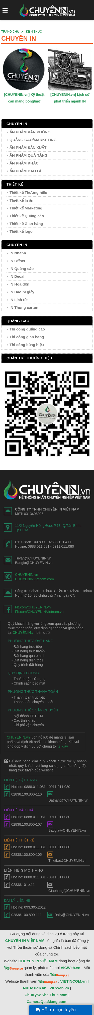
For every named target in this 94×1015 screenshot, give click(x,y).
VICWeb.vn (70, 968)
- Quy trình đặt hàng (27, 665)
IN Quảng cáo (22, 268)
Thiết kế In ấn (21, 200)
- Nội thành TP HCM (27, 716)
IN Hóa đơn (19, 284)
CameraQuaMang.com (46, 1001)
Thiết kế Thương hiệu (28, 192)
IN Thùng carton (24, 307)
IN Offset (17, 261)
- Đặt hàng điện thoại (28, 660)
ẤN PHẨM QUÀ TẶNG (29, 155)
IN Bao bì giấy (22, 292)
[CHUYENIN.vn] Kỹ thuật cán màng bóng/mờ (24, 97)
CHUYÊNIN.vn (24, 633)
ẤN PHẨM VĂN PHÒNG (30, 132)
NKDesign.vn (34, 988)
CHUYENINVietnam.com (34, 579)
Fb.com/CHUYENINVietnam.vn (39, 612)
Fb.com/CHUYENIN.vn (33, 607)
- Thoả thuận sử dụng (29, 679)
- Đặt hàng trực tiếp (27, 647)
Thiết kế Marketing (26, 208)
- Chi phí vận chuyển (28, 725)
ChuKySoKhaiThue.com (46, 995)
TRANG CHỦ (10, 31)
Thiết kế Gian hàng (26, 223)
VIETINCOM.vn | (74, 981)
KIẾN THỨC (34, 31)
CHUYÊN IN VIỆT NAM (24, 940)
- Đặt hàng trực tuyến (28, 651)
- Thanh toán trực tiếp (28, 697)
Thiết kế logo (21, 231)
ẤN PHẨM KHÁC (24, 163)
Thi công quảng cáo (27, 329)
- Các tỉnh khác (23, 720)
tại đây (63, 746)
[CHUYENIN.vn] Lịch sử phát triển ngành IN (70, 97)
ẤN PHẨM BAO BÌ (25, 171)
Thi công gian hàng (27, 337)
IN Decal (17, 276)
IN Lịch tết (19, 300)
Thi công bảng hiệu (27, 345)
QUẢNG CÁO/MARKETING (33, 140)
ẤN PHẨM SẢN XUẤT (28, 147)
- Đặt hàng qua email (28, 656)
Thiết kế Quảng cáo (27, 216)
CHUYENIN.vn (26, 575)
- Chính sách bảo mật (28, 683)
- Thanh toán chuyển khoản (33, 702)
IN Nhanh (18, 253)
